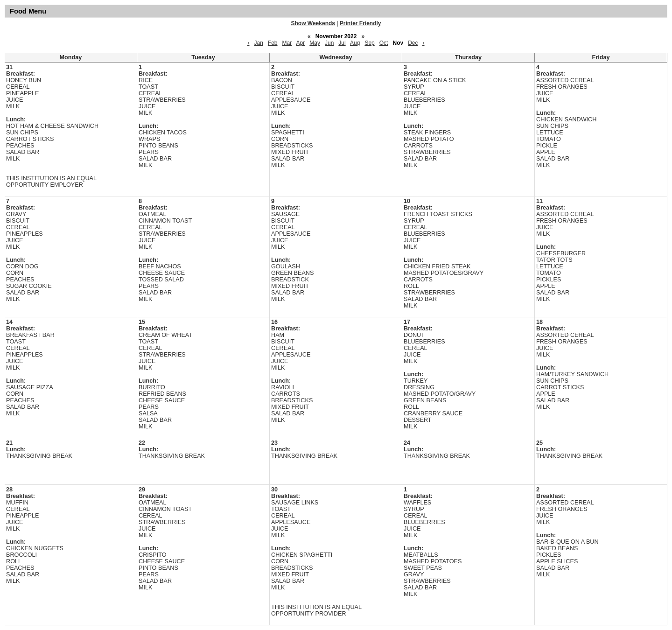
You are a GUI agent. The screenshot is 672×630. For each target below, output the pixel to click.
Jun (329, 43)
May (314, 43)
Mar (287, 43)
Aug (355, 43)
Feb (273, 43)
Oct (383, 43)
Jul (341, 43)
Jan (258, 43)
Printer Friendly (360, 23)
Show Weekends (313, 23)
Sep (369, 43)
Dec (413, 43)
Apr (300, 43)
